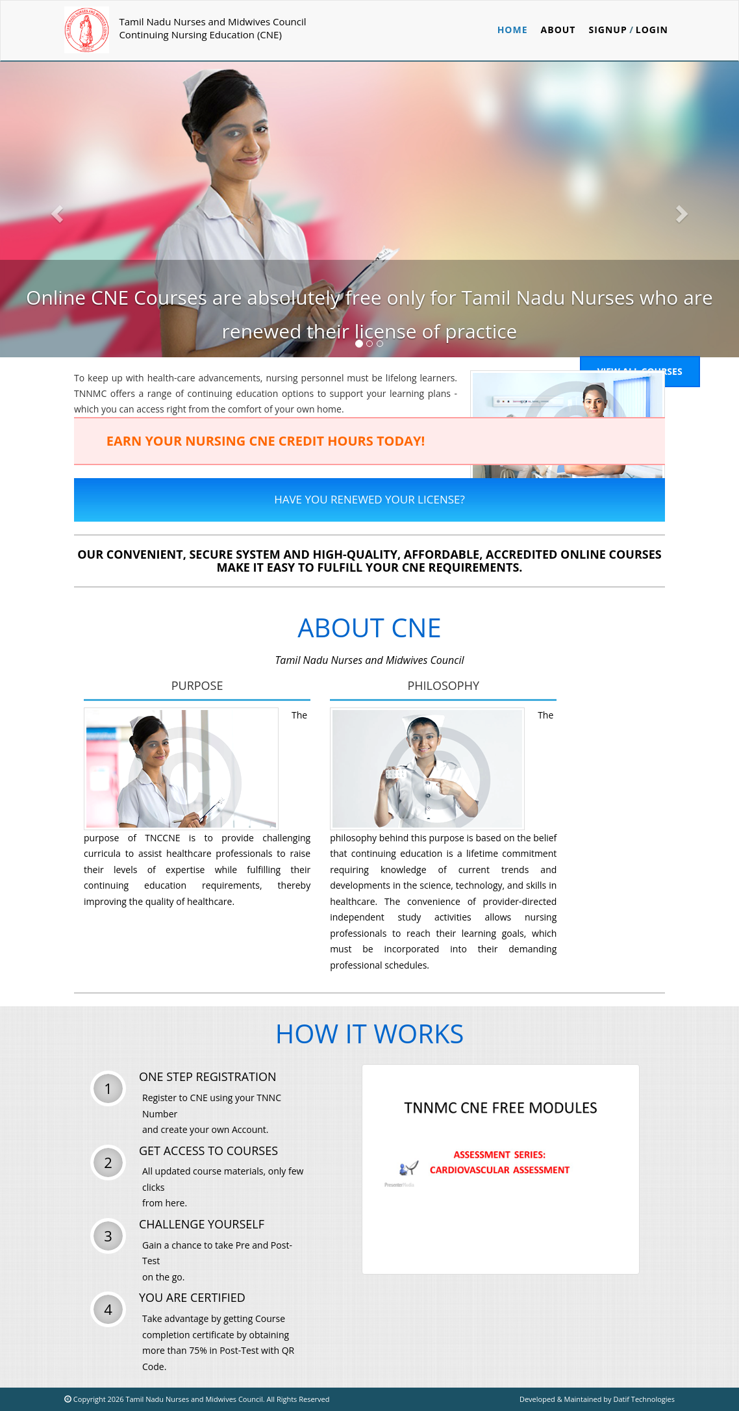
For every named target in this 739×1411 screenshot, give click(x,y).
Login (652, 29)
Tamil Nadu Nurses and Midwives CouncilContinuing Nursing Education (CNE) (212, 28)
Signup (607, 29)
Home (512, 29)
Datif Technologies (644, 1399)
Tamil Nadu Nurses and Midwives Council (193, 1399)
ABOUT (558, 29)
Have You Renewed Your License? (369, 499)
